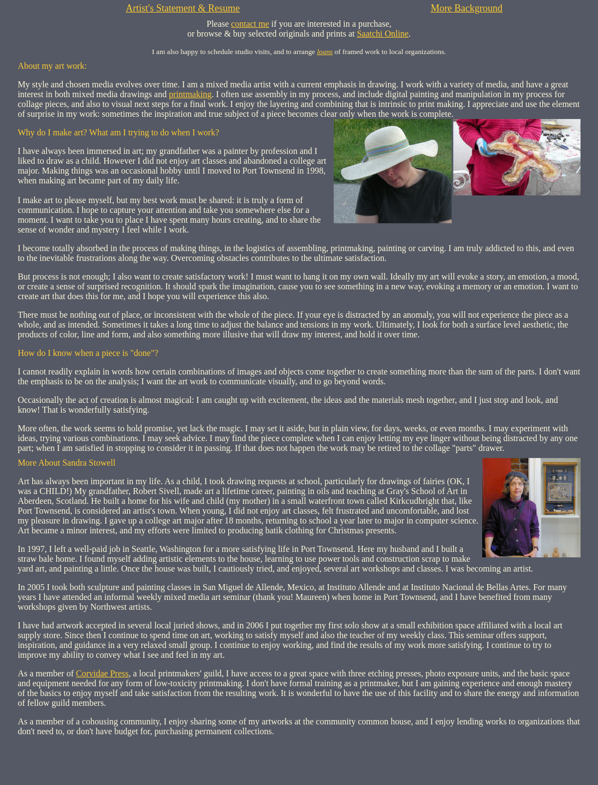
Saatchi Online (382, 33)
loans (325, 51)
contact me (250, 23)
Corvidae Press (102, 673)
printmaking (190, 94)
